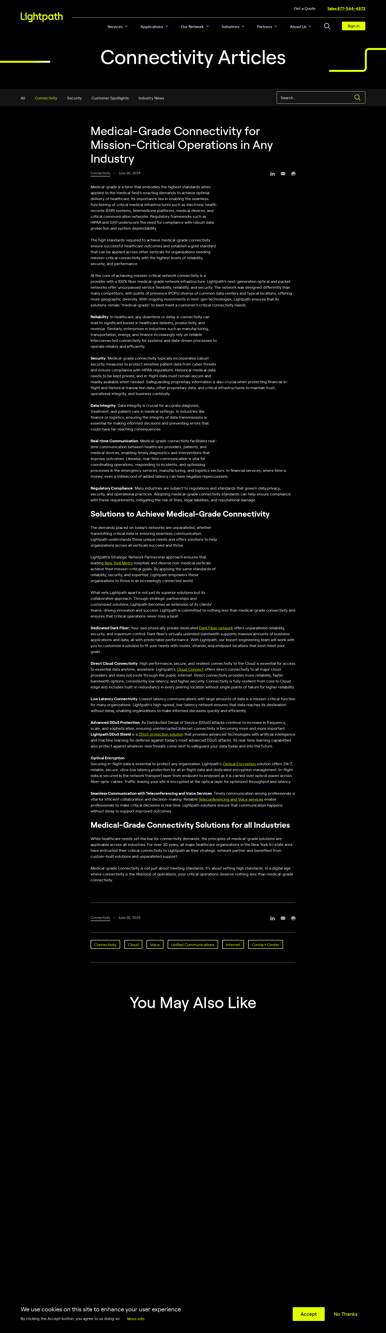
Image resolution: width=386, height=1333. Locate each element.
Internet (233, 944)
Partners (264, 26)
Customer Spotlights (110, 97)
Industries (230, 26)
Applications (152, 26)
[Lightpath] (42, 17)
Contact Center (265, 944)
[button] (126, 26)
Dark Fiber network (216, 627)
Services (115, 26)
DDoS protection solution (161, 734)
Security (74, 97)
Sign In (354, 25)
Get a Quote (305, 8)
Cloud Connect (190, 669)
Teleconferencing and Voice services (231, 799)
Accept (309, 1313)
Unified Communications (192, 944)
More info (135, 1318)
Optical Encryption (240, 763)
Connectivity (46, 97)
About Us (298, 26)
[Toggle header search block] (327, 26)
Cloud (133, 944)
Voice (155, 944)
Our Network (192, 26)
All (23, 97)
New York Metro (118, 562)
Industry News (151, 97)
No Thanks (345, 1313)
